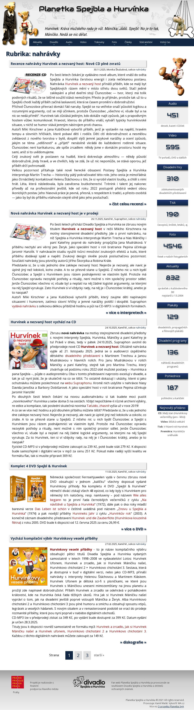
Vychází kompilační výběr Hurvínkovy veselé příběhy (54, 538)
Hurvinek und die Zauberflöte (93, 518)
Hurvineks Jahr (84, 513)
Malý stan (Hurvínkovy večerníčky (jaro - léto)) (173, 414)
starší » (99, 655)
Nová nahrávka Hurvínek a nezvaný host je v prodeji (54, 213)
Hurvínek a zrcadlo (109, 627)
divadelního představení (82, 356)
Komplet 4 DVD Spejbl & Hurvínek (39, 466)
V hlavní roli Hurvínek (176, 426)
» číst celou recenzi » (127, 203)
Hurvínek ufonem (52, 631)
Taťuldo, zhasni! (98, 406)
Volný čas (165, 43)
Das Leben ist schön (50, 509)
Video (83, 42)
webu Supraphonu (78, 383)
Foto (114, 43)
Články (128, 43)
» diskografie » (133, 642)
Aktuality (37, 43)
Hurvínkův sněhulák (176, 433)
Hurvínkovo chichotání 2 (85, 631)
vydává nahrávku (24, 306)
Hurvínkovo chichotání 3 (127, 631)
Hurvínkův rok (120, 513)
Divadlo (54, 43)
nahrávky (141, 69)
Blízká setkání (177, 421)
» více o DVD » (133, 528)
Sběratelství (145, 43)
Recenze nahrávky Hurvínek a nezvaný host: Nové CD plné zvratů (65, 63)
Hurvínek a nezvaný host (83, 84)
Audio (69, 43)
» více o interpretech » (126, 312)
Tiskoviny (99, 43)
